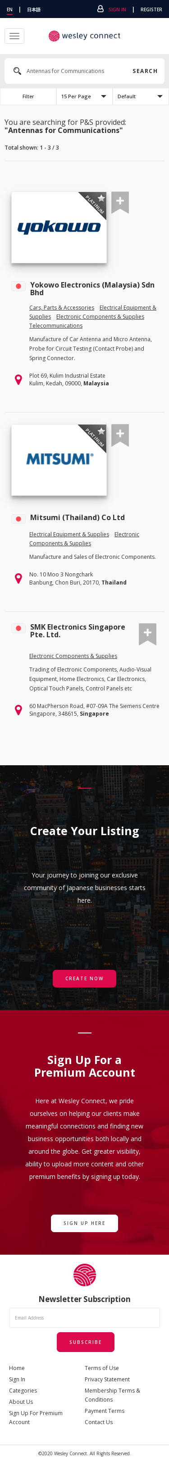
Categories (23, 1390)
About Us (21, 1402)
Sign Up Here (84, 1223)
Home (17, 1368)
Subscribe (85, 1342)
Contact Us (99, 1422)
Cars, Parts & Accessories (61, 307)
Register (151, 9)
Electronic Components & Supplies (100, 316)
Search (143, 71)
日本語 (34, 9)
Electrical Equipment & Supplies (69, 534)
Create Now (84, 978)
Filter (28, 96)
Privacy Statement (107, 1379)
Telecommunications (55, 325)
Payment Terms (104, 1411)
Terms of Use (102, 1368)
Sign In (117, 9)
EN (10, 9)
